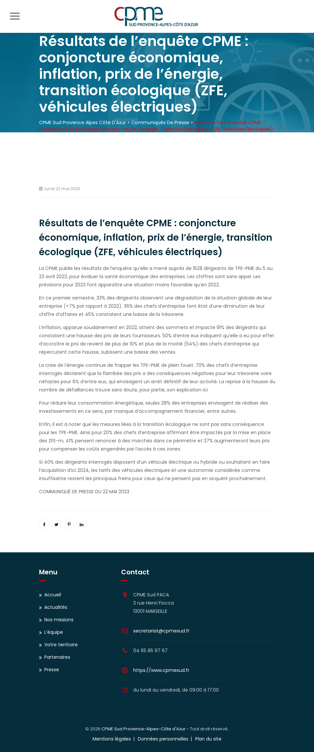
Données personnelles (163, 739)
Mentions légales (112, 739)
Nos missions (58, 619)
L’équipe (53, 632)
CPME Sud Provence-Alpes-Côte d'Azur (143, 729)
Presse (51, 669)
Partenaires (57, 657)
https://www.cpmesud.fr (161, 670)
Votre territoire (61, 644)
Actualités (55, 607)
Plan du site (208, 739)
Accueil (52, 594)
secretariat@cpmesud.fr (161, 631)
